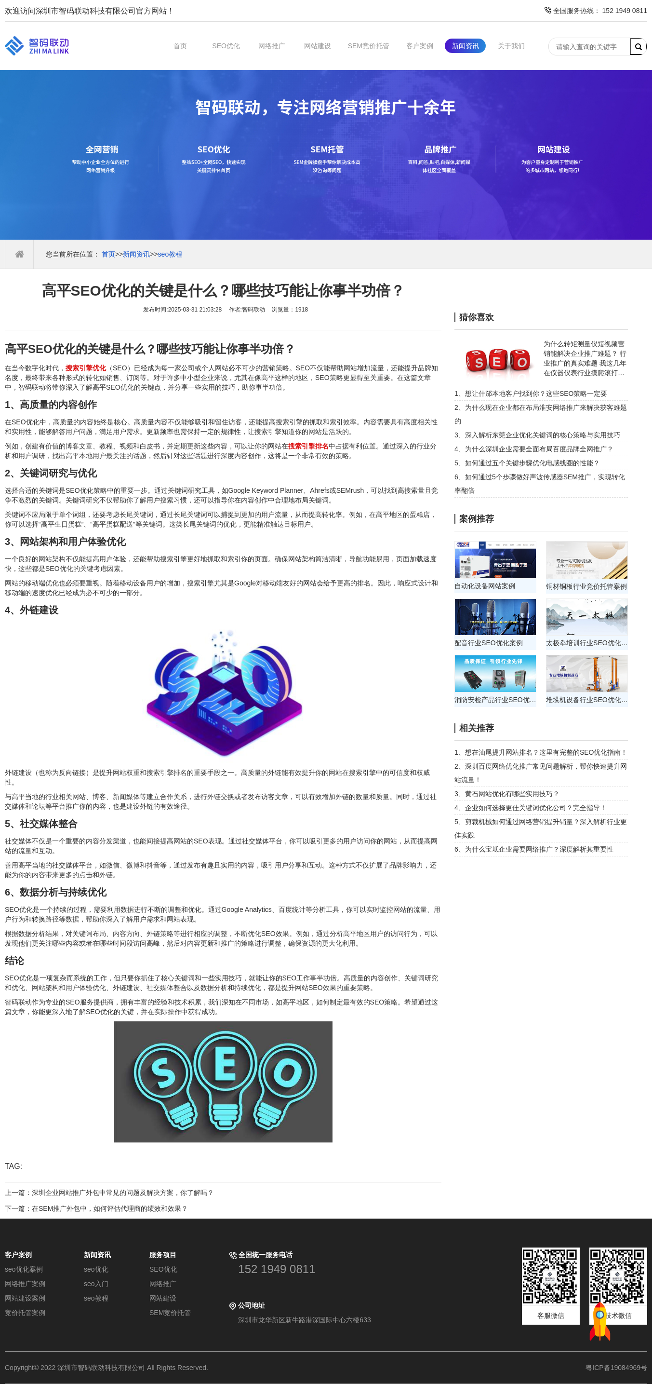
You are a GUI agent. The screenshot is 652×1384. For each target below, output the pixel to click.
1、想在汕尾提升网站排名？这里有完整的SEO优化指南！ (540, 752)
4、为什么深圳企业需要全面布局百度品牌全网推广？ (533, 449)
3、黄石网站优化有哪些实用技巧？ (506, 794)
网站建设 (317, 46)
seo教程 (170, 254)
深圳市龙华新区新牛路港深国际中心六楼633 (304, 1320)
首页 (180, 46)
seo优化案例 (24, 1269)
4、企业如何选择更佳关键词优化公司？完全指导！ (530, 808)
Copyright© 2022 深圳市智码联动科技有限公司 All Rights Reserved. (110, 1367)
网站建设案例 (25, 1298)
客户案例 (419, 46)
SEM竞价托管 (368, 46)
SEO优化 (226, 46)
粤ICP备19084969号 (616, 1367)
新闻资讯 (465, 46)
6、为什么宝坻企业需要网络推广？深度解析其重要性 (533, 849)
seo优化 (96, 1269)
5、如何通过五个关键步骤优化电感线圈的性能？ (527, 463)
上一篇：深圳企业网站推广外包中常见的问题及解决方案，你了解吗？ (109, 1192)
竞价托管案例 (25, 1312)
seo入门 (96, 1284)
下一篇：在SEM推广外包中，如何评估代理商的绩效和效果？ (96, 1208)
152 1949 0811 (276, 1268)
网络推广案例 (25, 1284)
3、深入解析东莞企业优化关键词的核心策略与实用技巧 (537, 435)
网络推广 (271, 46)
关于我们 (511, 46)
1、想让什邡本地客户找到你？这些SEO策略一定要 (530, 393)
